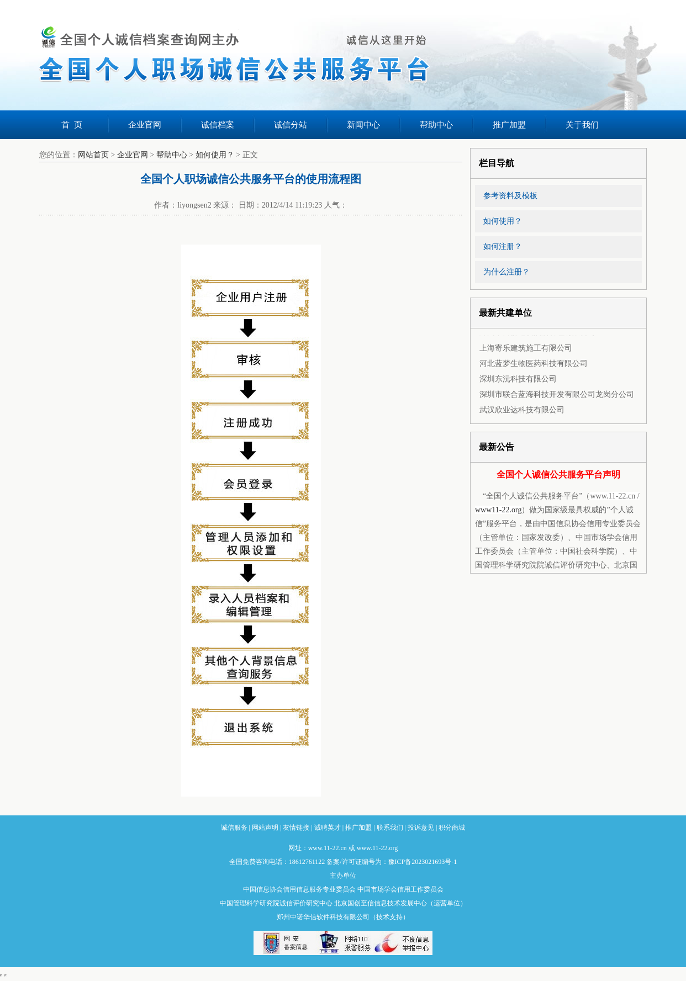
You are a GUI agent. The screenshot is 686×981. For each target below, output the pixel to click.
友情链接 (296, 827)
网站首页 (93, 155)
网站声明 (265, 827)
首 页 (71, 124)
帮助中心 (436, 124)
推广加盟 (509, 124)
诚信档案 (217, 124)
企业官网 (144, 124)
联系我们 (390, 827)
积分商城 (452, 827)
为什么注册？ (506, 272)
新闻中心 (363, 124)
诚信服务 (234, 827)
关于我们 (582, 124)
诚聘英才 (327, 827)
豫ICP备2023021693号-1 (422, 862)
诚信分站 (290, 124)
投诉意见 (421, 827)
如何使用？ (215, 155)
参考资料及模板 (510, 196)
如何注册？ (502, 246)
